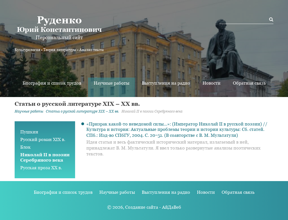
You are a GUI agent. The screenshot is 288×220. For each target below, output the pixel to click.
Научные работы (111, 83)
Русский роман (42, 139)
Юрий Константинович (59, 23)
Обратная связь (249, 83)
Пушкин (29, 132)
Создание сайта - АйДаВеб (153, 207)
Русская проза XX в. (41, 167)
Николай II (44, 157)
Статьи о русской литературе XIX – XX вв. (82, 111)
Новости (211, 83)
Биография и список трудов (51, 83)
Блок (25, 147)
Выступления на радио (166, 83)
